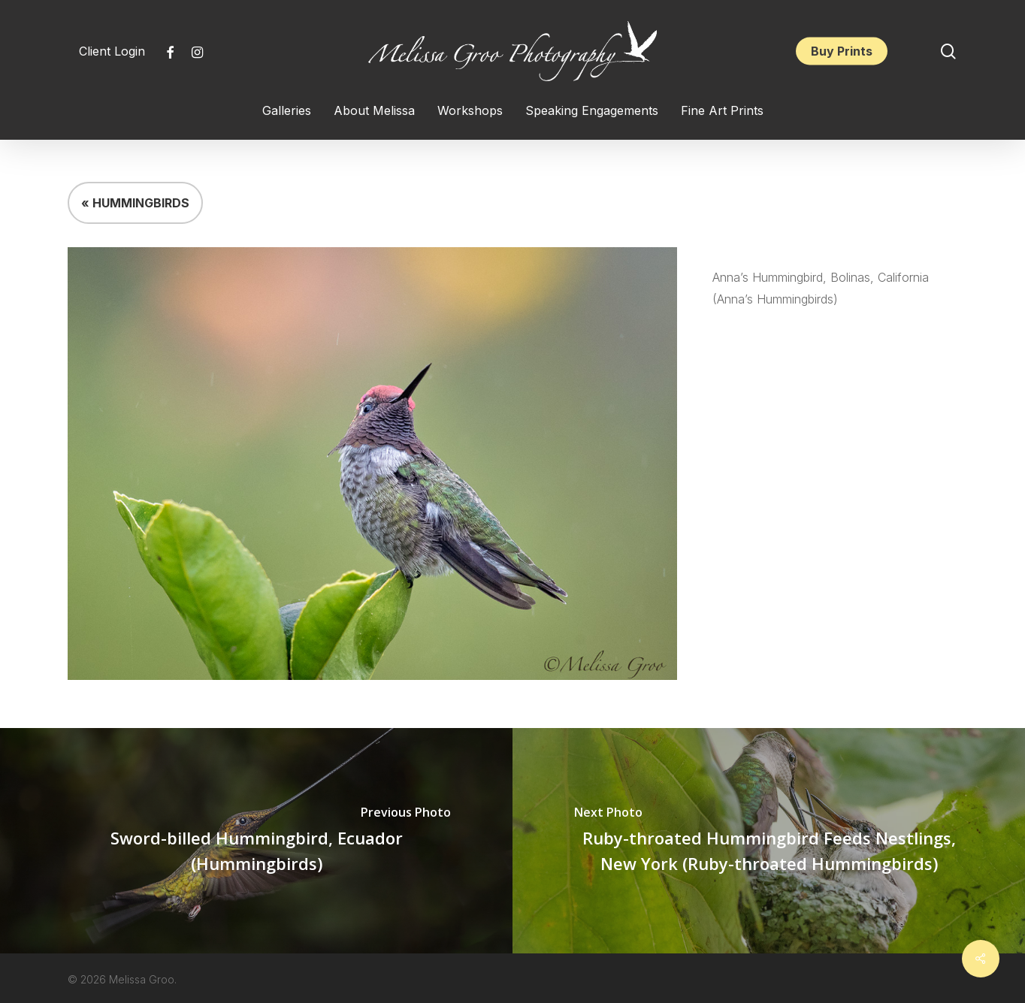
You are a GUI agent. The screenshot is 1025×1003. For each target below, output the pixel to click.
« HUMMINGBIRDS (135, 202)
